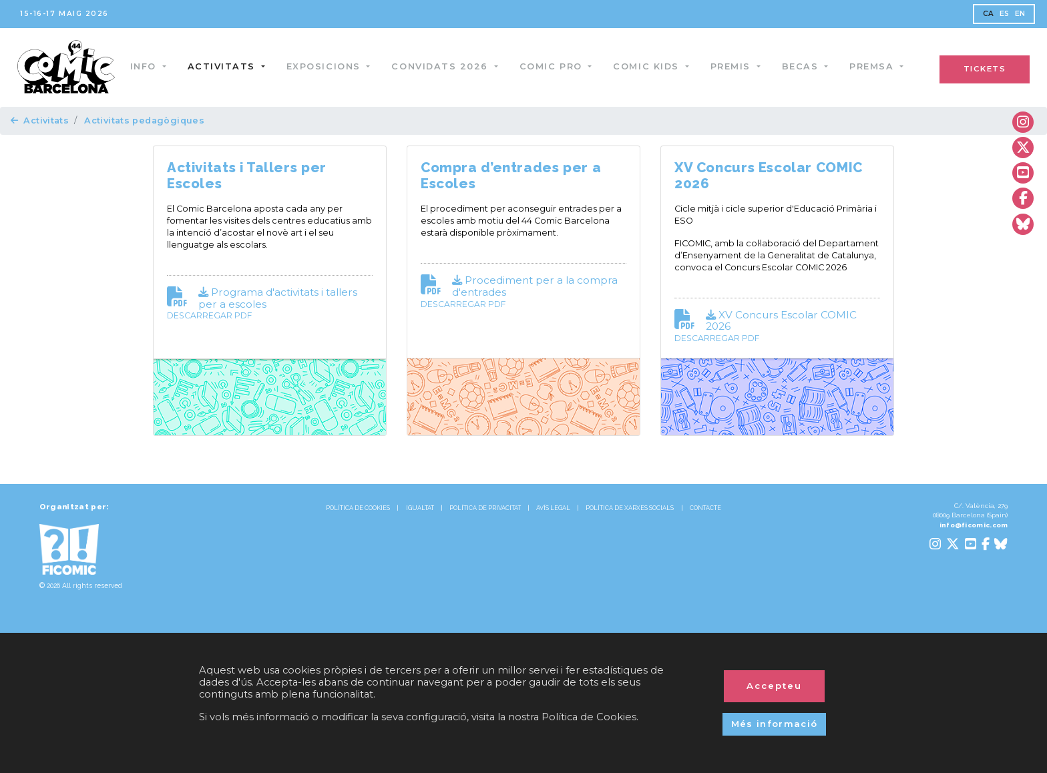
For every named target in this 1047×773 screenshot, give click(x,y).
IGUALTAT (420, 508)
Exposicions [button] (327, 66)
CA (988, 13)
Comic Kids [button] (650, 66)
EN (1020, 13)
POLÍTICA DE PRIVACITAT (485, 508)
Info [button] (147, 66)
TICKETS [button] (985, 68)
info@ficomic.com (973, 525)
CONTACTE (705, 508)
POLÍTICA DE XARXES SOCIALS (630, 508)
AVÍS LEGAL (553, 508)
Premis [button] (734, 66)
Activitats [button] (225, 66)
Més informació (774, 723)
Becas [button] (804, 66)
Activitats (40, 120)
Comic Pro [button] (554, 66)
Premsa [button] (875, 66)
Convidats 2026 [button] (444, 66)
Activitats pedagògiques (144, 120)
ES (1005, 13)
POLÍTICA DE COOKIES (358, 508)
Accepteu (774, 685)
